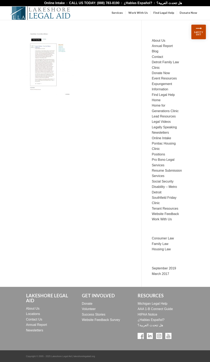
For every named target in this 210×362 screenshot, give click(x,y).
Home (156, 100)
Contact (157, 57)
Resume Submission (167, 170)
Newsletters (160, 132)
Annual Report (162, 46)
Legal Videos (161, 121)
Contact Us (34, 319)
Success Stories (93, 314)
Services (158, 176)
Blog (155, 51)
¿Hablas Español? (151, 320)
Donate (87, 303)
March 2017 (160, 274)
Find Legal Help (163, 95)
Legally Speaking (164, 127)
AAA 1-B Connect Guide (155, 309)
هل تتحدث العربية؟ (150, 325)
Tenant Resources (165, 208)
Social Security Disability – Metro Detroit (164, 187)
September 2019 (164, 268)
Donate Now (161, 73)
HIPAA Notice (147, 314)
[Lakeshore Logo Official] (40, 13)
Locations (33, 314)
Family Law (160, 244)
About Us (158, 40)
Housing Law (161, 249)
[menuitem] (54, 3)
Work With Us (162, 219)
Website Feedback (165, 214)
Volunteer (89, 309)
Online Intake (161, 138)
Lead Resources (164, 116)
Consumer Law (163, 238)
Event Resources (164, 78)
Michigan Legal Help (152, 303)
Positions (158, 154)
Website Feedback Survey (101, 320)
